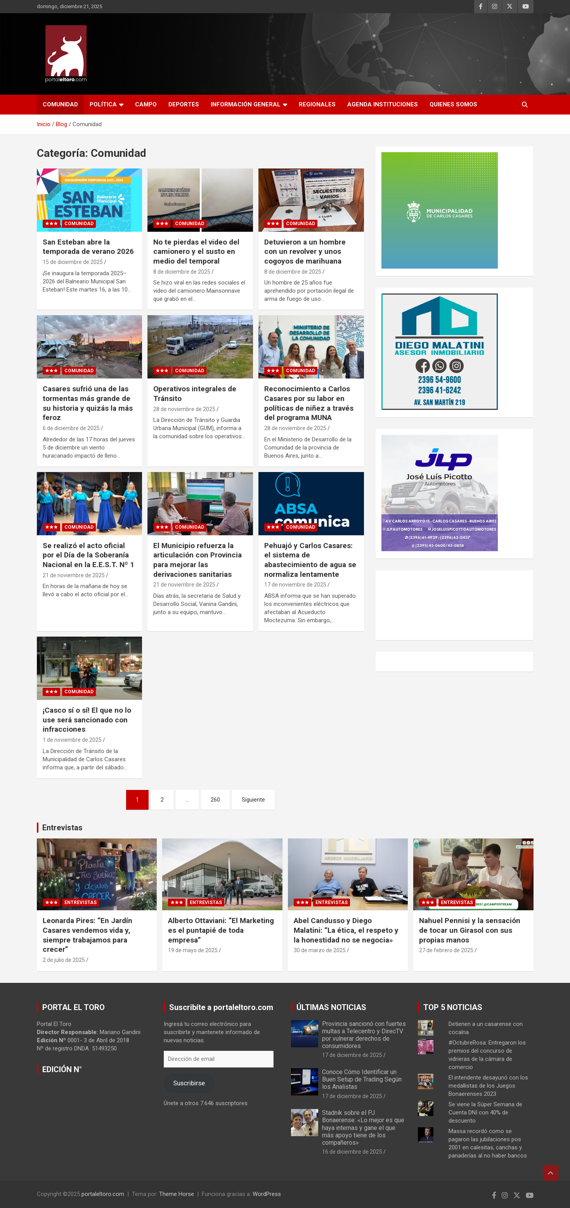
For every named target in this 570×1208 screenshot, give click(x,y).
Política (103, 104)
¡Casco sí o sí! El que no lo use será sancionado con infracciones (87, 720)
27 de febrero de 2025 (446, 950)
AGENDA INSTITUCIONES (382, 104)
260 (215, 799)
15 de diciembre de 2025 (73, 262)
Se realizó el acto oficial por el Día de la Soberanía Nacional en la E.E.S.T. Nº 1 (88, 555)
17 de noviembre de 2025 (295, 584)
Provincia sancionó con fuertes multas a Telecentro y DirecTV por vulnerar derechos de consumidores (364, 1035)
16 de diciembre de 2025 (352, 1152)
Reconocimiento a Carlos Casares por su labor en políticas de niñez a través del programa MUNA (308, 403)
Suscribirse (189, 1083)
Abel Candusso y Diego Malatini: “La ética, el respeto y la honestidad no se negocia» (346, 930)
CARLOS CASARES (454, 605)
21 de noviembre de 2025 (74, 575)
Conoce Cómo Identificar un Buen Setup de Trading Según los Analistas (362, 1079)
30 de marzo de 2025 (320, 950)
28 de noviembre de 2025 (184, 409)
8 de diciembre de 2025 (181, 272)
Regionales (317, 104)
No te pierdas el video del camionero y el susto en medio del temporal (196, 252)
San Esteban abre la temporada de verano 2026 (88, 247)
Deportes (183, 104)
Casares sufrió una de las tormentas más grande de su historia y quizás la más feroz (88, 403)
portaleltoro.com (102, 1194)
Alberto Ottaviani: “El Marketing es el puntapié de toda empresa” (221, 930)
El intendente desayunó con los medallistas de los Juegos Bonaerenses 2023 (488, 1085)
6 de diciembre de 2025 (71, 428)
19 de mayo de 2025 (193, 950)
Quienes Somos (453, 104)
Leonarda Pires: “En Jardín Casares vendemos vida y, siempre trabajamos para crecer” (87, 935)
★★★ (51, 223)
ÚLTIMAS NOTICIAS (331, 1007)
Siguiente (253, 799)
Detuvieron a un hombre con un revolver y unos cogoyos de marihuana (305, 252)
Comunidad (60, 104)
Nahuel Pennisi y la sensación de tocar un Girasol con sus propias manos (469, 930)
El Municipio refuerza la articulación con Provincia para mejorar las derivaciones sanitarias (197, 560)
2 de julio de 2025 (64, 960)
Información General (246, 104)
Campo (146, 104)
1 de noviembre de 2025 (72, 740)
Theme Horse (176, 1194)
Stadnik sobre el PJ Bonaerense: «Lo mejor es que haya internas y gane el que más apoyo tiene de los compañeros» (363, 1127)
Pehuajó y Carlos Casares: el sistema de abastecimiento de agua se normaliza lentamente (310, 560)
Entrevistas (62, 827)
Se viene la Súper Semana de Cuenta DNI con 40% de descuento (485, 1112)
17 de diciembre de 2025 (352, 1055)
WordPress (267, 1194)
